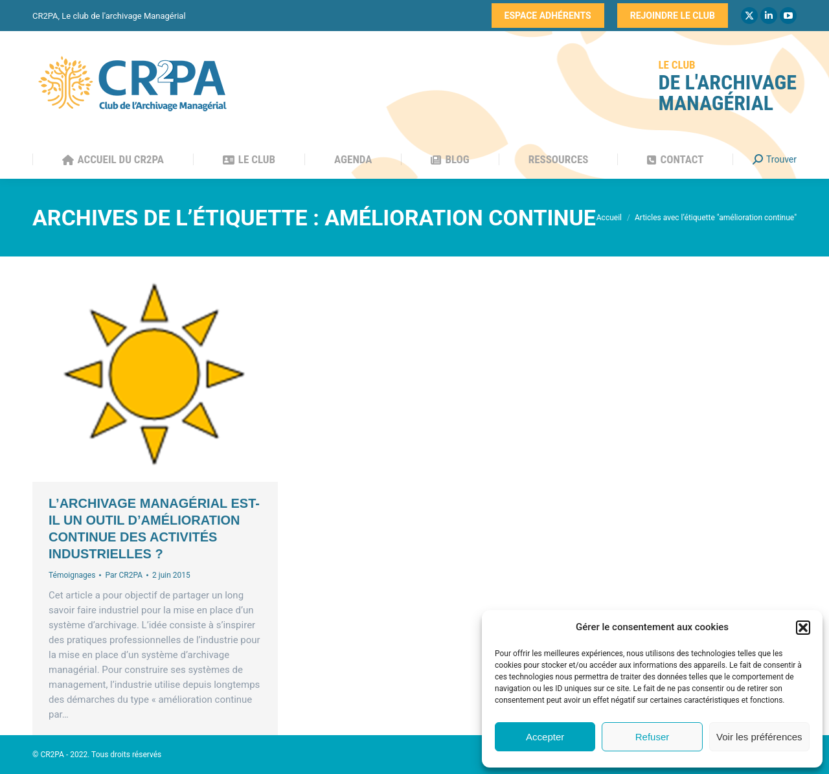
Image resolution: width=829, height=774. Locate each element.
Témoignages (72, 575)
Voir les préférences (759, 736)
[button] (803, 627)
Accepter (545, 736)
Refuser (652, 736)
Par (123, 575)
